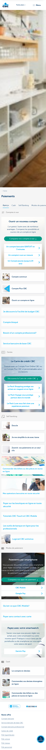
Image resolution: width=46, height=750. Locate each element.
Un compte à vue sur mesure (20, 255)
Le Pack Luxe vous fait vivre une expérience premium (20, 404)
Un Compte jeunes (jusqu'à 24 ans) (20, 262)
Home (5, 191)
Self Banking (24, 205)
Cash (14, 205)
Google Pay (20, 593)
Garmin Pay (20, 651)
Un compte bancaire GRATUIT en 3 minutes (20, 248)
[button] (36, 5)
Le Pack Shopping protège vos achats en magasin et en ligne (20, 387)
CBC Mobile (21, 588)
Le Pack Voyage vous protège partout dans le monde (20, 396)
